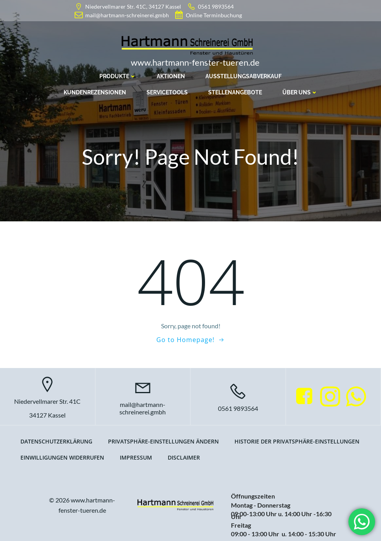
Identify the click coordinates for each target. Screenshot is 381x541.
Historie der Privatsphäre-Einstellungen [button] (296, 441)
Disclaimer (184, 457)
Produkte (117, 76)
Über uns (300, 92)
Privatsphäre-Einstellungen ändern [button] (163, 441)
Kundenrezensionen (95, 92)
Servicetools (167, 92)
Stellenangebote (235, 92)
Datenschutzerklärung (56, 441)
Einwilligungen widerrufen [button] (62, 457)
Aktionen (171, 76)
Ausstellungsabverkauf (243, 76)
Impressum (136, 457)
